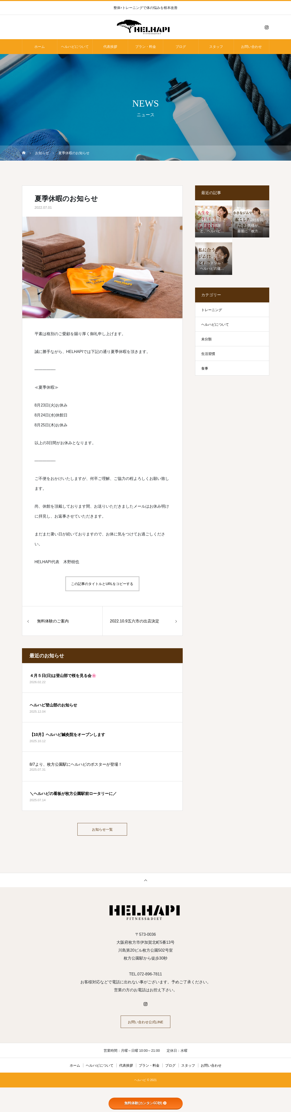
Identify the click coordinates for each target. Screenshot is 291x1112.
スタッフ (216, 47)
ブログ (181, 47)
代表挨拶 (110, 47)
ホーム (39, 47)
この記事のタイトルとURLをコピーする (102, 584)
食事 (204, 368)
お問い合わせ (251, 47)
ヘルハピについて (75, 47)
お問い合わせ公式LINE (145, 1025)
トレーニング (211, 310)
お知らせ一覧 (102, 830)
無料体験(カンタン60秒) (145, 1103)
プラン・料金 (145, 47)
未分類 (206, 339)
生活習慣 (208, 354)
